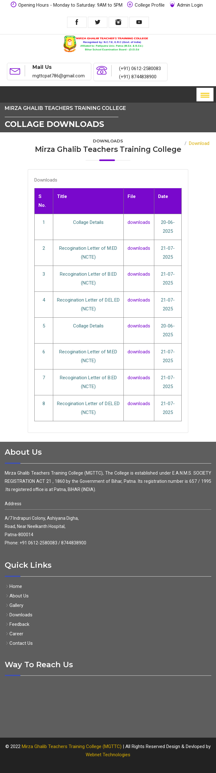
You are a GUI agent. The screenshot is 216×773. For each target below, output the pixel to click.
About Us (17, 596)
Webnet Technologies (108, 755)
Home (175, 143)
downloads (139, 222)
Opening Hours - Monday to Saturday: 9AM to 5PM (66, 4)
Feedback (17, 624)
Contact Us (19, 643)
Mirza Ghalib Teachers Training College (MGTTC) (72, 746)
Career (14, 634)
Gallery (14, 605)
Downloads (18, 615)
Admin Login (186, 4)
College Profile (146, 4)
